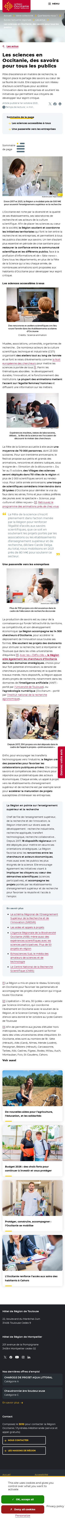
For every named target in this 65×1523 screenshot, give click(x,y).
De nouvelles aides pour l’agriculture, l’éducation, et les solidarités (29, 1113)
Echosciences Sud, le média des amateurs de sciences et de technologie (29, 957)
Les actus (40, 20)
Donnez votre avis (61, 762)
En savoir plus (10, 1402)
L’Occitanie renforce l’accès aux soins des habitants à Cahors (31, 1278)
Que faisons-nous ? (48, 15)
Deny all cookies (22, 1509)
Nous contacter (18, 1440)
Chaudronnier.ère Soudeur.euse (24, 1390)
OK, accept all (23, 1499)
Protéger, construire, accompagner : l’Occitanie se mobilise (28, 1223)
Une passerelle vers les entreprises (34, 129)
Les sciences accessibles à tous (31, 123)
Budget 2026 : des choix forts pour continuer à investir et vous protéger (28, 1168)
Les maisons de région (22, 1450)
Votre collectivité (24, 15)
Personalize (22, 1515)
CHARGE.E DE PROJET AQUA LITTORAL (28, 1377)
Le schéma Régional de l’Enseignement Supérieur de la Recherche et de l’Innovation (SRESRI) (34, 918)
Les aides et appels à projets (27, 927)
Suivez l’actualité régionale (17, 20)
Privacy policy (55, 1506)
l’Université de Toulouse (28, 686)
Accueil (7, 15)
